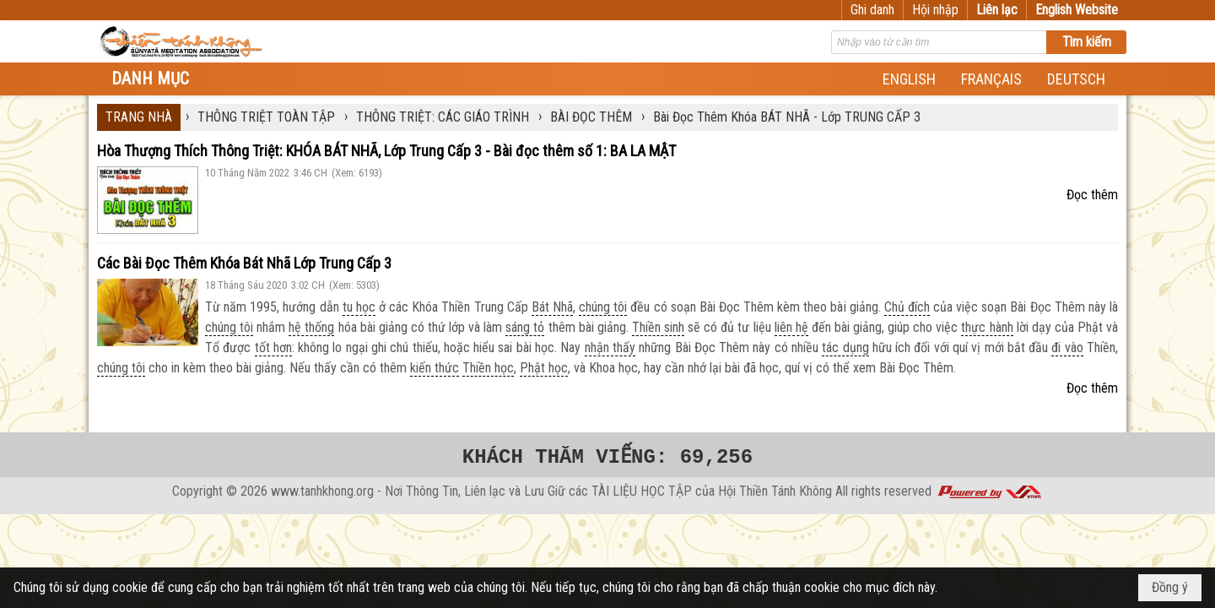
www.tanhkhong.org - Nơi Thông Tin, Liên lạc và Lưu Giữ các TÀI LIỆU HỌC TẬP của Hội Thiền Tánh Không (551, 491)
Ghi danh (872, 10)
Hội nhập (935, 10)
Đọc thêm (1092, 195)
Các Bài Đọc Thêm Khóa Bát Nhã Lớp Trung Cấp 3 (244, 263)
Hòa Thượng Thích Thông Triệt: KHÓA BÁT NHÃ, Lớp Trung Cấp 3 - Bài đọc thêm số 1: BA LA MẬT (386, 151)
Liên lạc (997, 10)
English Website (1076, 10)
